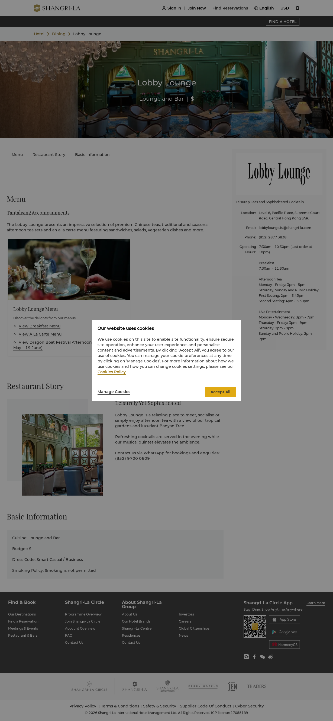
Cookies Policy (112, 371)
